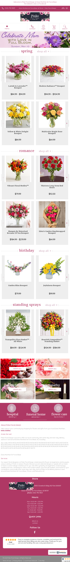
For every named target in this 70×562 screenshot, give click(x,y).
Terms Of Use (7, 560)
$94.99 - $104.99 (52, 94)
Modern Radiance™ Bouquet (52, 86)
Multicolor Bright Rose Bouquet (52, 132)
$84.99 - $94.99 (18, 94)
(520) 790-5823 (10, 8)
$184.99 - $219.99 (18, 239)
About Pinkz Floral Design (11, 425)
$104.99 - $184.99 (52, 347)
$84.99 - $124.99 (18, 347)
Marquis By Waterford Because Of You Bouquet (18, 232)
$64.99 (52, 139)
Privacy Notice (17, 560)
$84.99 (18, 139)
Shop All (42, 51)
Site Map (41, 560)
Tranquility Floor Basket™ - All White (18, 340)
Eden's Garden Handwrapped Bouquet (52, 232)
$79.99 (18, 193)
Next (67, 77)
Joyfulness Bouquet (52, 285)
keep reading (5, 430)
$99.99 (52, 293)
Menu (7, 28)
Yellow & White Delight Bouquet (18, 132)
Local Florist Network (30, 560)
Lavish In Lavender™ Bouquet (18, 87)
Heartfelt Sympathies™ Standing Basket (52, 340)
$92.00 (52, 193)
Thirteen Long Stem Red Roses (52, 187)
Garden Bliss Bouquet (18, 285)
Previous (3, 77)
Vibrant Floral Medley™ (18, 186)
